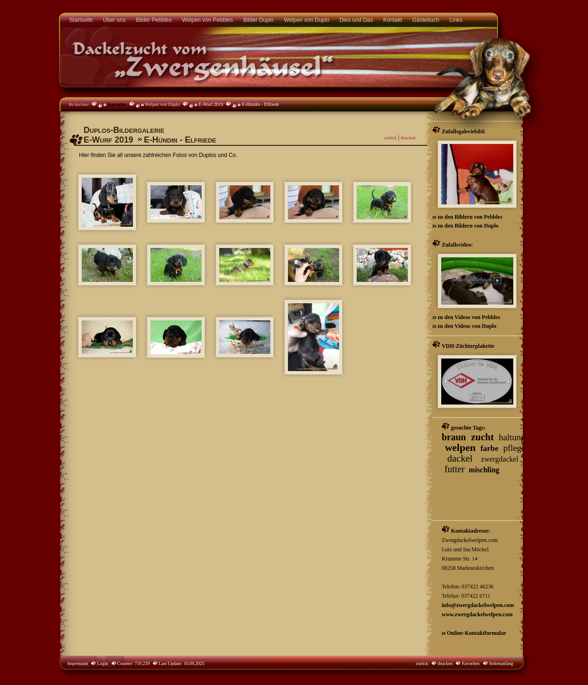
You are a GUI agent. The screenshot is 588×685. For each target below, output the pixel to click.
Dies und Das (356, 20)
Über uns (114, 20)
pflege (514, 448)
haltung (512, 437)
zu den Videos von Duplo (466, 326)
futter (454, 469)
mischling (484, 470)
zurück (390, 137)
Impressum (77, 663)
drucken (408, 137)
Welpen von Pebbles (207, 20)
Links (456, 20)
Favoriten (470, 663)
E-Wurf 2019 (211, 104)
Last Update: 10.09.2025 (180, 663)
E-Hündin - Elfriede (260, 104)
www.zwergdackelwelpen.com (477, 614)
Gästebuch (425, 20)
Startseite (81, 20)
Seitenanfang (501, 663)
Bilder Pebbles (153, 20)
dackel (460, 458)
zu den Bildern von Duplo (467, 225)
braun (454, 437)
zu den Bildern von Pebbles (469, 217)
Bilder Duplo (258, 20)
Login (102, 663)
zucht (482, 437)
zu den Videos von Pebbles (468, 317)
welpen (460, 447)
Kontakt (392, 20)
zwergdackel (500, 459)
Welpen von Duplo (306, 20)
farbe (489, 448)
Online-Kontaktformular (476, 633)
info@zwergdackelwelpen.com (478, 605)
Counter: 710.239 (136, 663)
